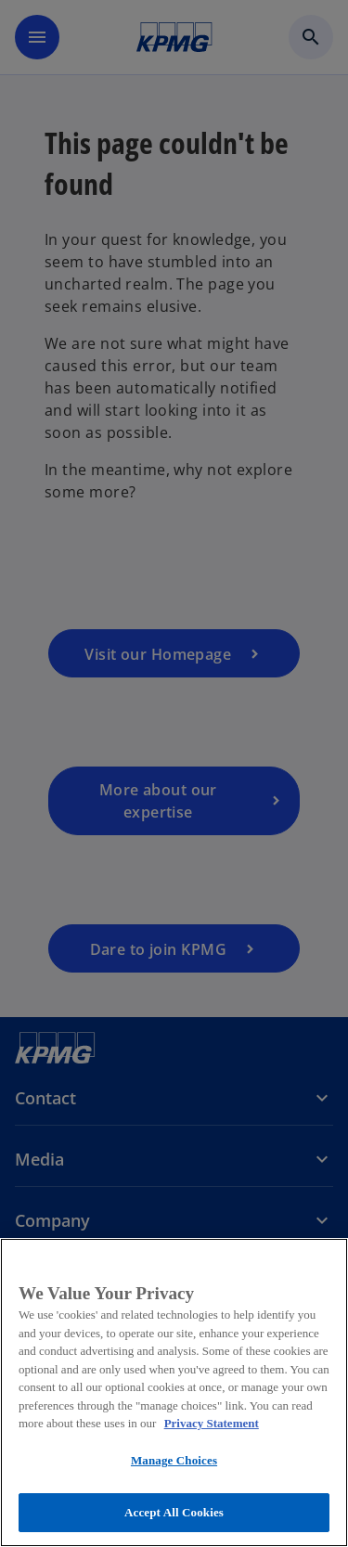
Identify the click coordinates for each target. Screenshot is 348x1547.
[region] (174, 1392)
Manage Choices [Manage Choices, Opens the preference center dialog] (174, 1460)
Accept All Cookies (174, 1512)
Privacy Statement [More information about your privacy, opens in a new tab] (211, 1423)
